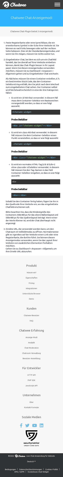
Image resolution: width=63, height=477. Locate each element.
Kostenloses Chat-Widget (38, 472)
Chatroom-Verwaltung (31, 353)
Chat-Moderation (31, 348)
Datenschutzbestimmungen (30, 469)
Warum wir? (31, 272)
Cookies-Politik (51, 469)
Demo (31, 299)
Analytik (31, 343)
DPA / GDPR (19, 472)
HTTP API (31, 375)
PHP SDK (31, 380)
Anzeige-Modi (31, 337)
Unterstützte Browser (31, 294)
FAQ (31, 321)
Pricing (31, 283)
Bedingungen (10, 469)
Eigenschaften (31, 278)
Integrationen (31, 288)
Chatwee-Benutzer (31, 315)
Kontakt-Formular (31, 407)
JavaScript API (31, 386)
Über (31, 402)
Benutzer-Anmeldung (31, 358)
